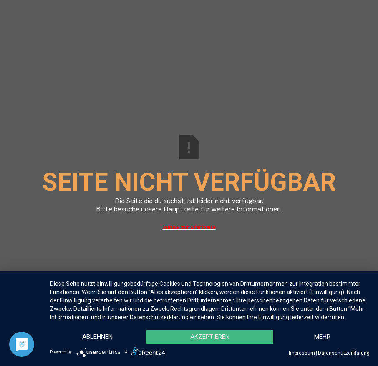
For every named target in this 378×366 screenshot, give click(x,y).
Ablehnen (97, 337)
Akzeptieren (209, 337)
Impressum (302, 353)
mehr (322, 337)
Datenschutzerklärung (344, 353)
